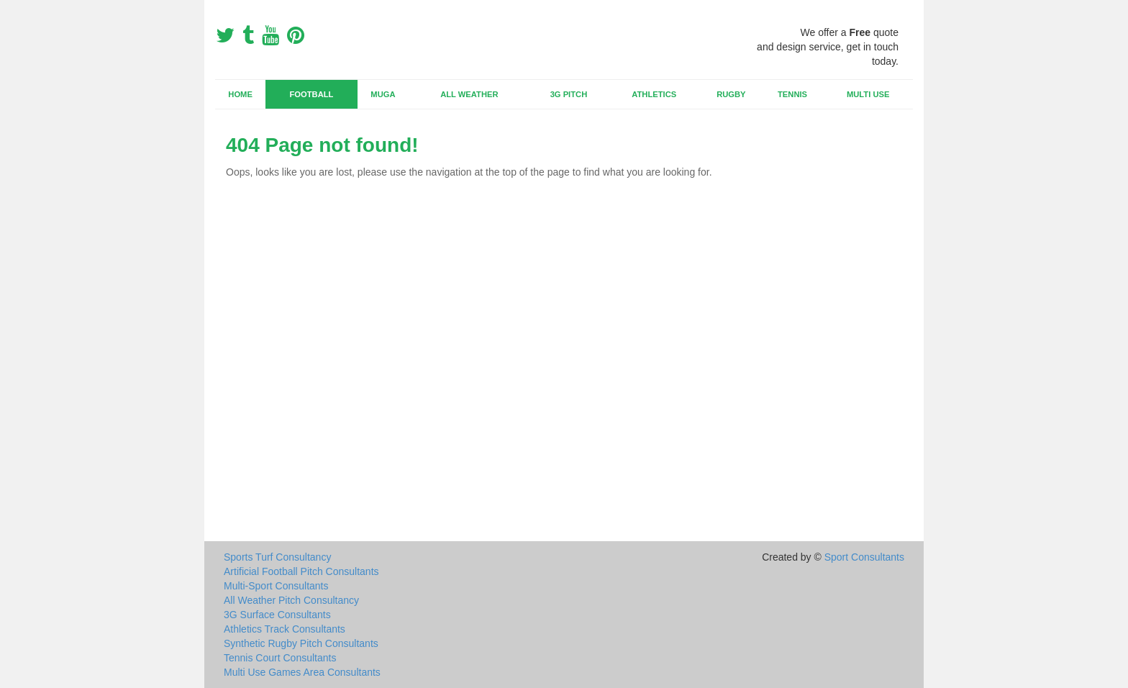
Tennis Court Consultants (280, 658)
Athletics (654, 94)
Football (312, 94)
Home (240, 94)
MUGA (382, 94)
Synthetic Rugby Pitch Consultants (301, 643)
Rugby (731, 94)
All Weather (469, 94)
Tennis (792, 94)
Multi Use (868, 94)
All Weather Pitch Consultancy (291, 600)
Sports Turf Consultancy (277, 557)
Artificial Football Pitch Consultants (301, 571)
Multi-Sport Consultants (276, 586)
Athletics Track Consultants (284, 629)
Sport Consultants (864, 557)
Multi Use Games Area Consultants (302, 672)
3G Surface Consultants (277, 614)
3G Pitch (569, 94)
